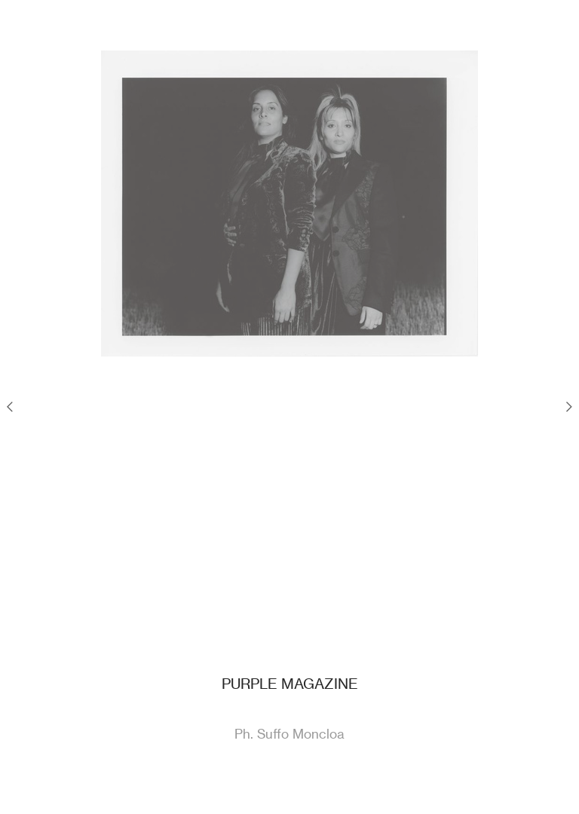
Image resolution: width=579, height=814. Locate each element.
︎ (9, 406)
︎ (569, 406)
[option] (289, 203)
